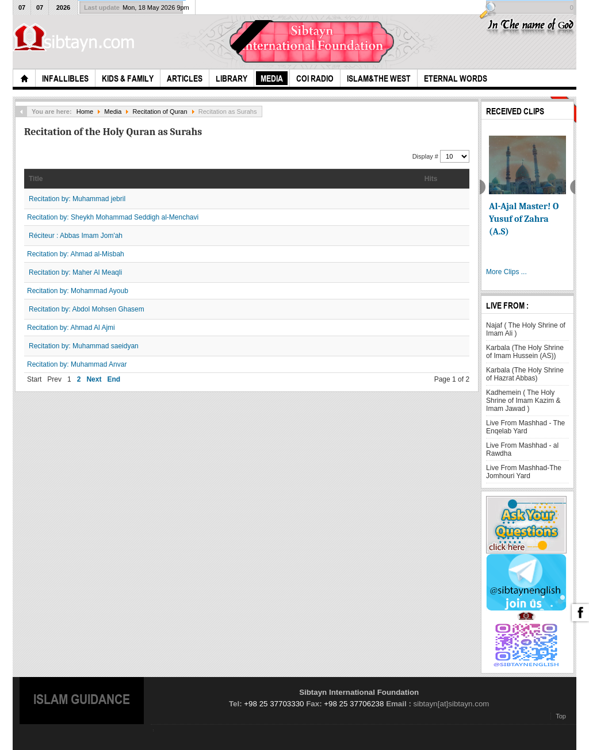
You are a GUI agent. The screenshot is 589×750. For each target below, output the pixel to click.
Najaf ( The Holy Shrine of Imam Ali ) (525, 329)
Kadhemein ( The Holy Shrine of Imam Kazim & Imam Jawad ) (523, 401)
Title (36, 179)
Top (561, 716)
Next (93, 379)
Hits (431, 179)
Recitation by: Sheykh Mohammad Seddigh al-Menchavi (112, 217)
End (113, 379)
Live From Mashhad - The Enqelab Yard (525, 427)
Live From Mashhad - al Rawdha (522, 449)
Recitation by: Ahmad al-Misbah (75, 254)
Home (85, 111)
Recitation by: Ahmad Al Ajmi (71, 328)
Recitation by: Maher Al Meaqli (75, 272)
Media (112, 111)
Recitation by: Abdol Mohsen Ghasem (86, 309)
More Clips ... (506, 272)
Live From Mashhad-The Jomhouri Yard (523, 472)
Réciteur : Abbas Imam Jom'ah (76, 236)
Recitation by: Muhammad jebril (77, 199)
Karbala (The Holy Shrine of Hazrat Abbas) (525, 374)
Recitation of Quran (160, 111)
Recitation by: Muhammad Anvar (77, 364)
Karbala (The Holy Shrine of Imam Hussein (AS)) (525, 352)
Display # (426, 156)
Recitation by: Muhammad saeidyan (84, 346)
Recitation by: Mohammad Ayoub (77, 291)
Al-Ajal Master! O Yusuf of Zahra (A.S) (524, 219)
